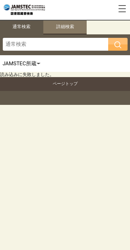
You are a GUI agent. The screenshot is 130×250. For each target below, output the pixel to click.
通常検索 (21, 26)
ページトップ (65, 83)
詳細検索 (65, 26)
